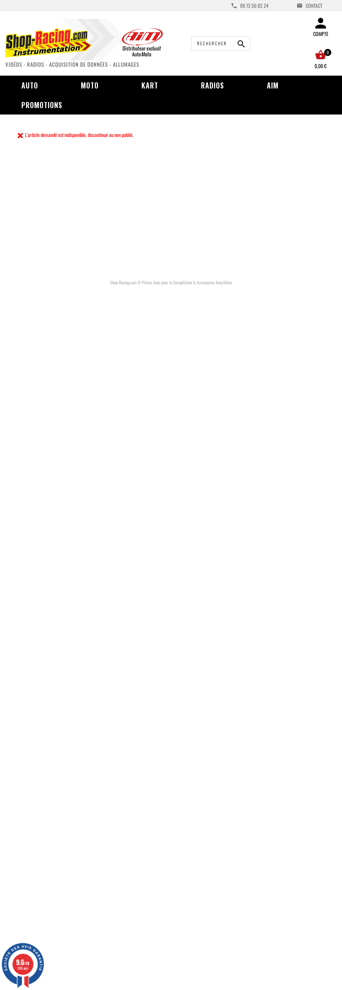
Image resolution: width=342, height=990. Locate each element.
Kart (149, 85)
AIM (273, 85)
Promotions (41, 105)
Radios (212, 85)
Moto (90, 85)
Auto (29, 85)
